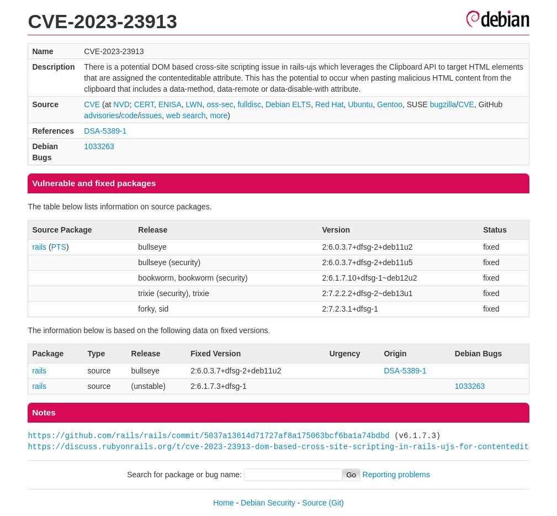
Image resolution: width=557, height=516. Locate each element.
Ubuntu (360, 104)
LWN (194, 104)
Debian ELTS (288, 104)
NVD (121, 104)
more (218, 115)
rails (39, 247)
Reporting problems (396, 474)
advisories (101, 115)
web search (186, 115)
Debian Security (268, 502)
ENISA (170, 104)
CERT (144, 104)
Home (223, 502)
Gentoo (389, 104)
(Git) (336, 502)
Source (314, 502)
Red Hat (329, 104)
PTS (58, 247)
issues (151, 115)
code (129, 115)
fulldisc (249, 104)
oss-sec (219, 104)
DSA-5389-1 (105, 131)
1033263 (99, 146)
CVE (92, 104)
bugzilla (443, 104)
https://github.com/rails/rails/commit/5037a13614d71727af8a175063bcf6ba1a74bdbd (208, 435)
